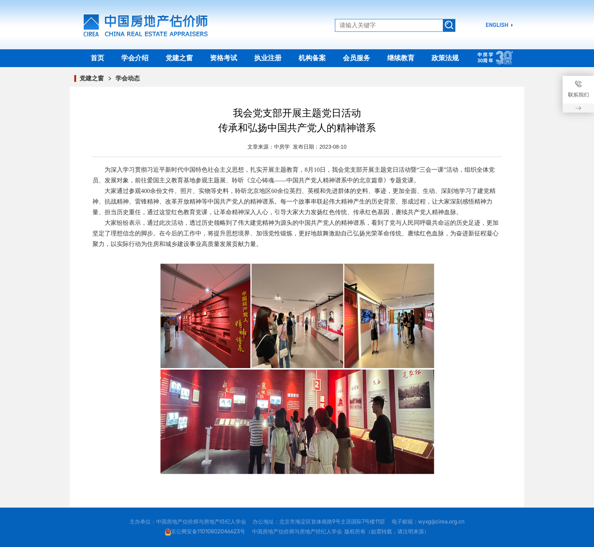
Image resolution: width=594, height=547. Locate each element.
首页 (97, 58)
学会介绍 (134, 58)
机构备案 (312, 58)
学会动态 (128, 78)
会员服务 (356, 58)
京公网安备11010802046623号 (208, 531)
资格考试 (223, 58)
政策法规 (445, 58)
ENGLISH (497, 25)
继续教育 (400, 58)
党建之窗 (179, 58)
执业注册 (267, 58)
